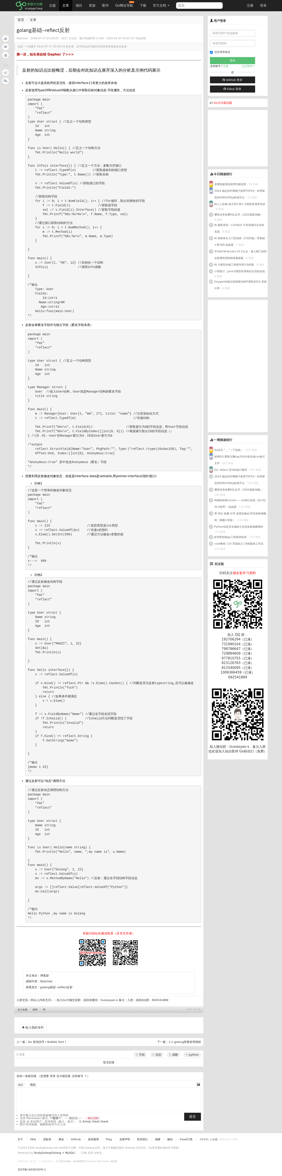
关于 (20, 1139)
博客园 (44, 975)
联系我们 (142, 1139)
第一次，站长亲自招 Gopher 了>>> (45, 54)
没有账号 (77, 1076)
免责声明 (124, 1139)
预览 (32, 1084)
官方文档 (161, 5)
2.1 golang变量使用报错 (185, 1042)
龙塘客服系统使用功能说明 (230, 184)
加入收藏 (22, 1009)
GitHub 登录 (232, 80)
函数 (173, 1054)
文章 (65, 5)
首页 (21, 20)
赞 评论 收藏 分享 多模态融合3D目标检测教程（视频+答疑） (240, 517)
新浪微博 (93, 1139)
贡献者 (47, 1139)
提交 (192, 1116)
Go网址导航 (124, 4)
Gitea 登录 (232, 89)
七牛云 (98, 1152)
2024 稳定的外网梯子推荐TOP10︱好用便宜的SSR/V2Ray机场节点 (239, 194)
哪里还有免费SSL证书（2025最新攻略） (238, 214)
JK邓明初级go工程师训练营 (230, 537)
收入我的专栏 (33, 1027)
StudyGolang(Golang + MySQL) (54, 1152)
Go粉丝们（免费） (253, 751)
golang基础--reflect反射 (56, 987)
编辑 (20, 1084)
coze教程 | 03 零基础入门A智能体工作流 (238, 543)
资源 (92, 5)
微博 (35, 1009)
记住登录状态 (220, 52)
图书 (105, 5)
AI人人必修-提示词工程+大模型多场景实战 (239, 204)
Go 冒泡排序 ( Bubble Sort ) (47, 1042)
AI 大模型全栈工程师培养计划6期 (234, 264)
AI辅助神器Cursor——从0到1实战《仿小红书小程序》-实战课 (240, 503)
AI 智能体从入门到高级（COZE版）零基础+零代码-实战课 (239, 241)
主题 (52, 5)
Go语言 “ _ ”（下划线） (228, 450)
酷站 (170, 1139)
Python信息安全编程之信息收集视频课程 (238, 526)
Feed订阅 (186, 1139)
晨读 (61, 1139)
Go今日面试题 (223, 102)
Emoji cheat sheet (95, 1121)
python (192, 1054)
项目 (79, 5)
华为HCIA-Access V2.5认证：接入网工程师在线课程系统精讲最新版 (240, 255)
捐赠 (157, 1139)
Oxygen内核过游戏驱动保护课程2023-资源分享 (240, 285)
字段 (140, 1054)
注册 (250, 5)
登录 (263, 5)
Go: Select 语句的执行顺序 (230, 469)
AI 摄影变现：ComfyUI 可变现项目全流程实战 (239, 228)
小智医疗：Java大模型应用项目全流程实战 (239, 271)
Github (76, 1139)
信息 (156, 1054)
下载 (143, 5)
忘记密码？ (248, 66)
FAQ (33, 1139)
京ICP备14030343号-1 (32, 1169)
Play (109, 1139)
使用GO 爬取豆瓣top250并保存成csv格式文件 (239, 460)
